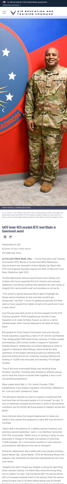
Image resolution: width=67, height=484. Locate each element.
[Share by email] (10, 237)
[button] (12, 5)
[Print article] (5, 237)
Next (63, 110)
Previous (3, 110)
